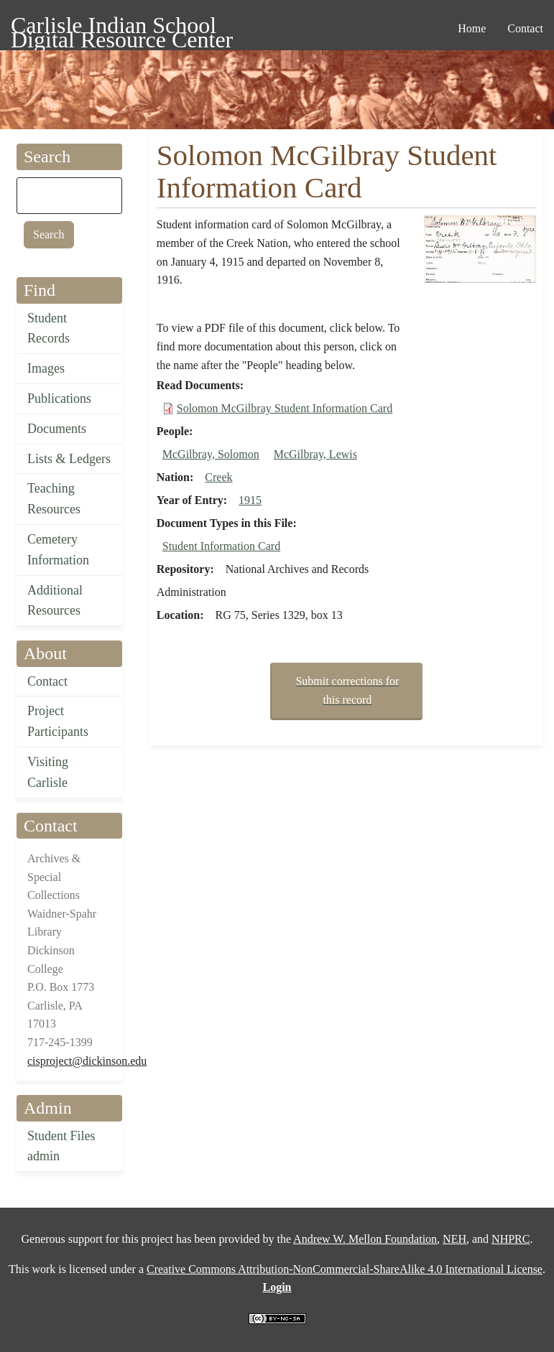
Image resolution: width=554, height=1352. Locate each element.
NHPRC (510, 1239)
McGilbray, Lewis (315, 454)
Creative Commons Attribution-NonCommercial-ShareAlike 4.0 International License (345, 1269)
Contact (47, 681)
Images (46, 368)
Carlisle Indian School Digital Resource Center (122, 27)
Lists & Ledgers (69, 459)
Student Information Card (221, 546)
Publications (59, 398)
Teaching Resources (53, 498)
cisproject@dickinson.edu (87, 1061)
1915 (250, 500)
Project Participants (57, 721)
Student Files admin (61, 1146)
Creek (218, 477)
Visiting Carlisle (47, 772)
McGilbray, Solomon (210, 454)
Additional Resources (55, 600)
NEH (454, 1239)
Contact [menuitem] (525, 28)
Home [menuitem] (472, 28)
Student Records (48, 328)
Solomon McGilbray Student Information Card (284, 408)
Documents (56, 428)
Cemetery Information (58, 549)
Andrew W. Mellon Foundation (365, 1239)
